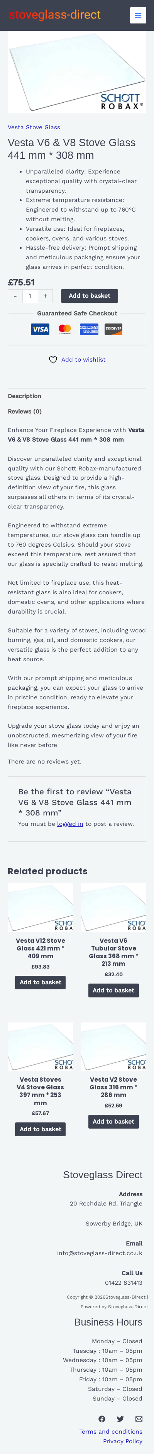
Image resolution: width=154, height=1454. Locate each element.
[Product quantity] (30, 296)
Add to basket (89, 295)
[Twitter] (120, 1419)
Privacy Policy (122, 1441)
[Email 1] (138, 1419)
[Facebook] (101, 1419)
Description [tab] (24, 396)
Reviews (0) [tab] (25, 411)
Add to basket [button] (40, 982)
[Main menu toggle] (138, 15)
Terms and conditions (110, 1431)
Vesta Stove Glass (34, 127)
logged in (70, 823)
